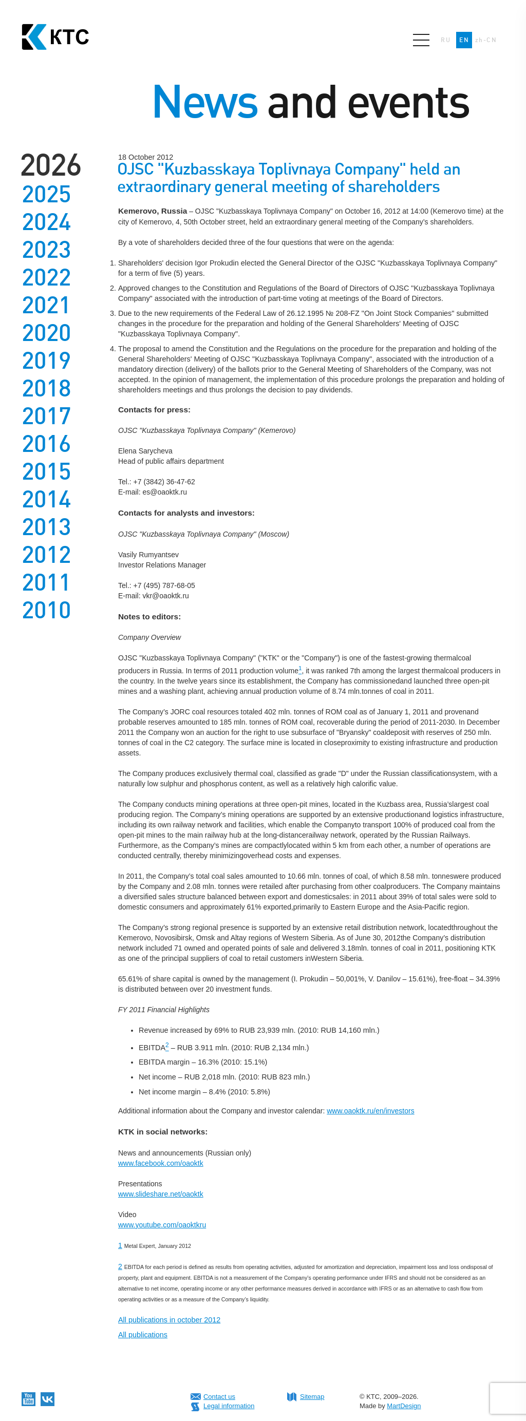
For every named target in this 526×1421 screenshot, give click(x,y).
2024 (46, 222)
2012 (46, 555)
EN (464, 40)
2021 (46, 305)
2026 (50, 164)
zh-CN (486, 40)
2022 (46, 277)
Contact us (219, 1396)
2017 (46, 416)
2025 (46, 194)
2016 (46, 444)
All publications (142, 1335)
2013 (46, 527)
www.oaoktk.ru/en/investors (370, 1111)
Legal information (228, 1406)
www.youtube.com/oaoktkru (162, 1225)
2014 (46, 499)
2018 (46, 388)
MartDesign (404, 1406)
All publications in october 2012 (169, 1320)
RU (445, 40)
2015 (46, 471)
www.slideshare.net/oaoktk (160, 1194)
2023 (46, 249)
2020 (46, 333)
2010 (46, 610)
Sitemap (312, 1396)
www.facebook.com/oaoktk (160, 1163)
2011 (46, 582)
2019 (46, 360)
